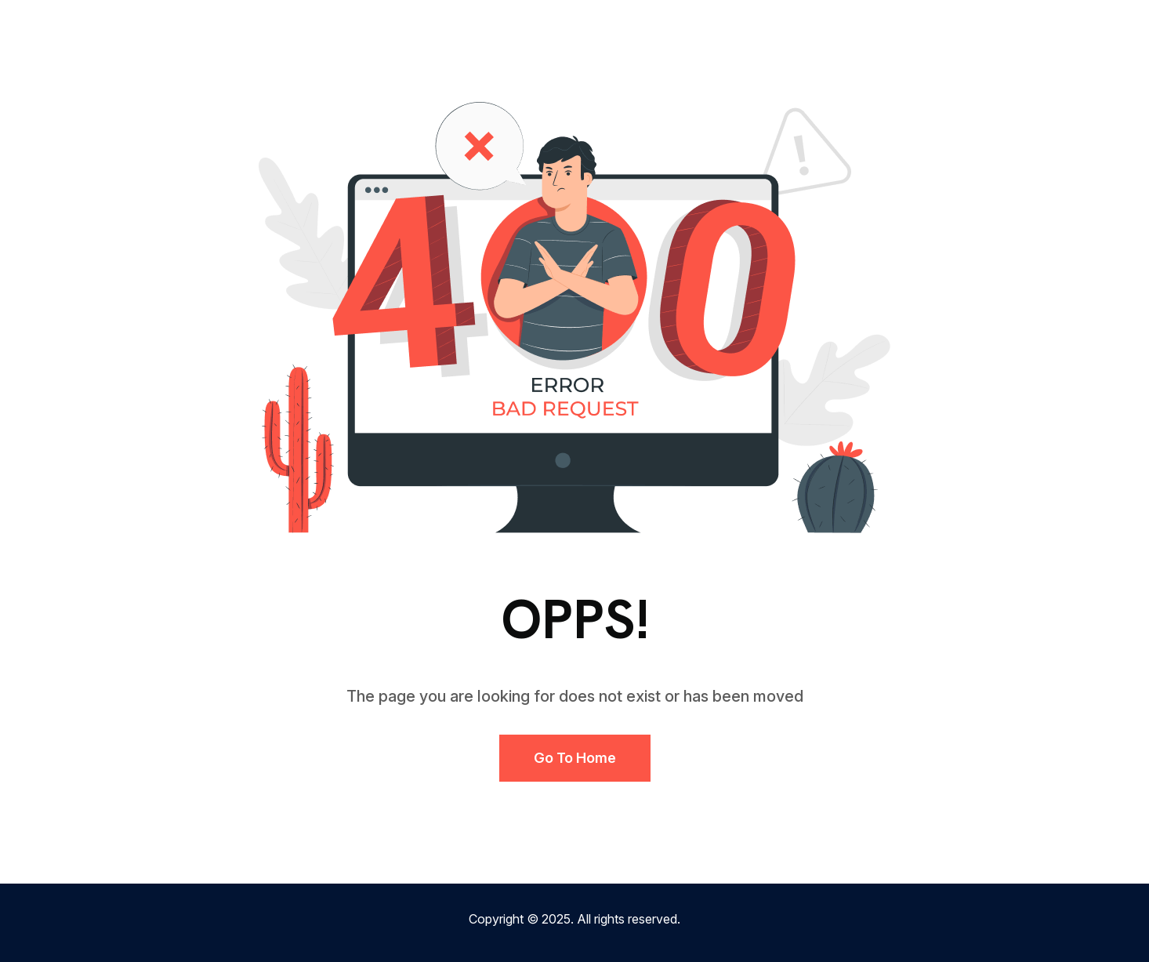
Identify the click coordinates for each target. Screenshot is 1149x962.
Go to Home (575, 758)
